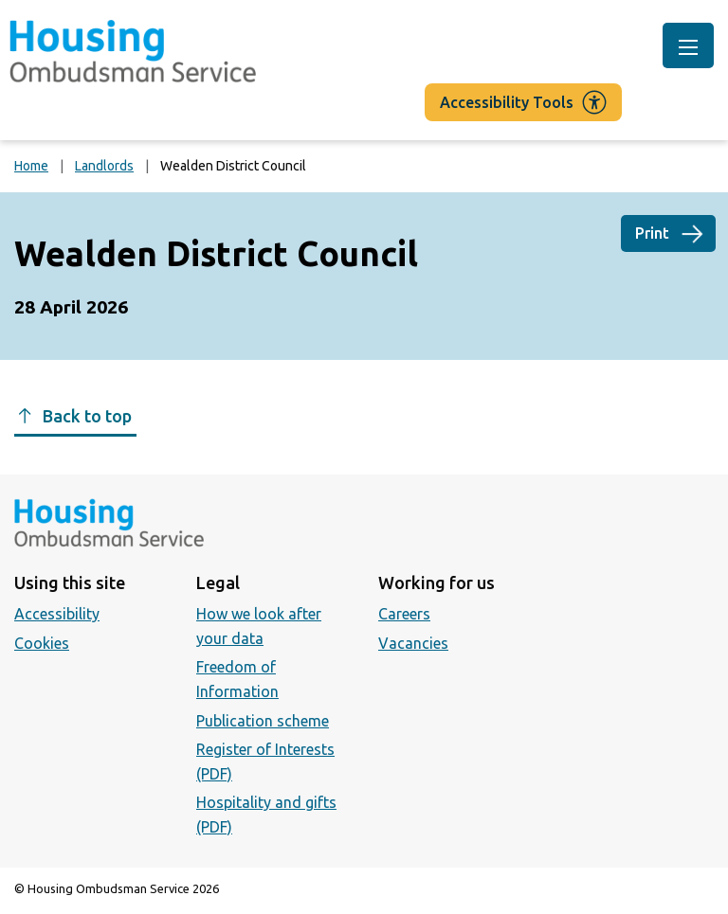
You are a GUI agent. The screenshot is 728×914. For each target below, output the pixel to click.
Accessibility (57, 613)
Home (31, 165)
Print (652, 233)
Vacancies (413, 643)
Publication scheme (262, 720)
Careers (404, 613)
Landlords (104, 165)
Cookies (41, 643)
